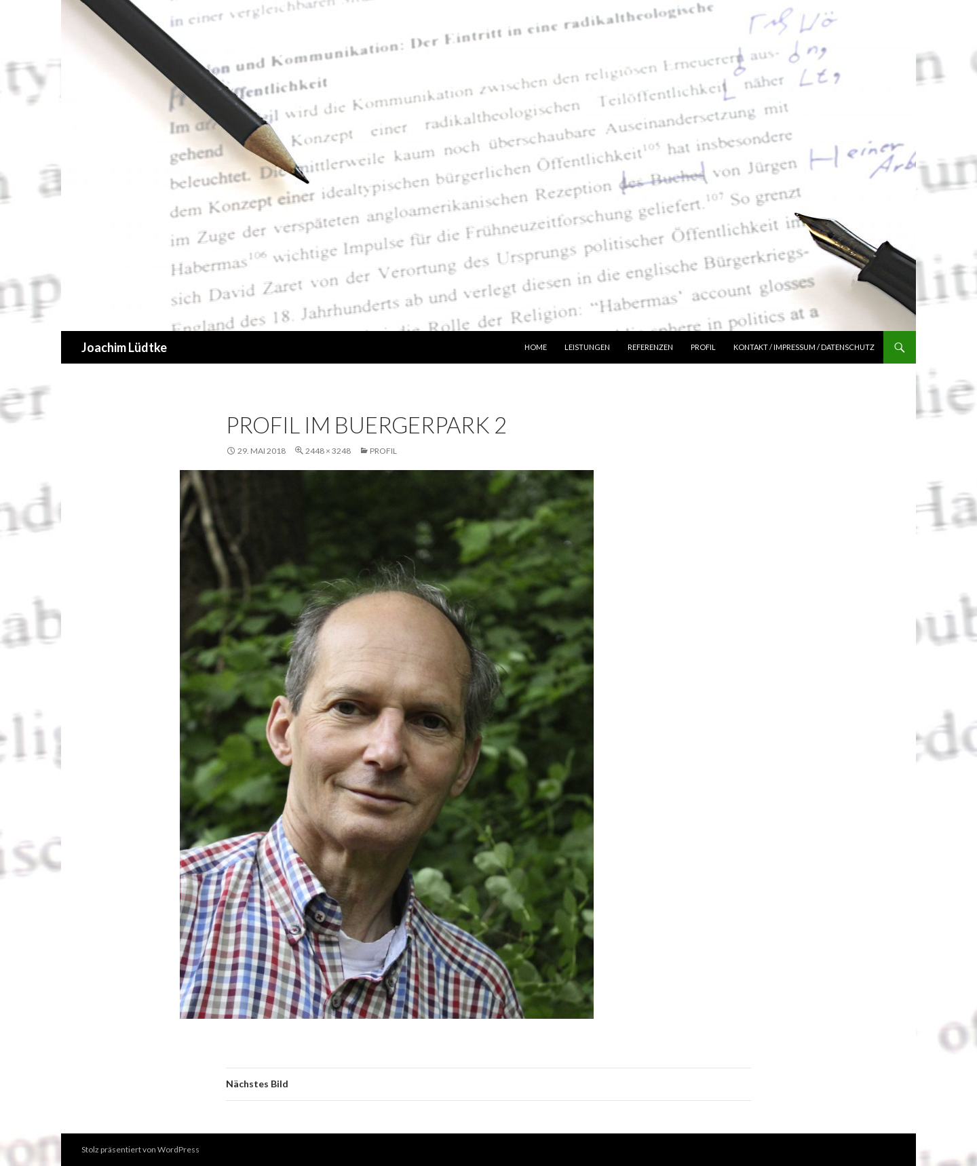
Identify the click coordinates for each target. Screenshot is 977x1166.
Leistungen (587, 347)
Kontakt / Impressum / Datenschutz (804, 347)
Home (535, 347)
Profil (703, 347)
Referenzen (650, 347)
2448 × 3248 (328, 451)
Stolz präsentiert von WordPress (140, 1149)
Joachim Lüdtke (124, 347)
